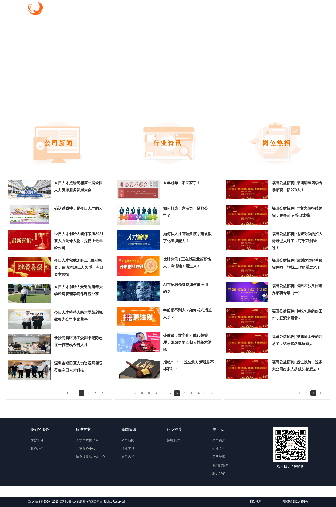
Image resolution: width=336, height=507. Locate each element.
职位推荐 (244, 9)
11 (162, 393)
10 (156, 393)
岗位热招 (127, 457)
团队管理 (218, 457)
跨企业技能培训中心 (90, 457)
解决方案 (191, 9)
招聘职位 (173, 440)
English (296, 9)
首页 (138, 9)
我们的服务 (162, 9)
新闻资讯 (217, 9)
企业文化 (218, 448)
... (135, 393)
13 (176, 393)
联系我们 (218, 474)
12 (170, 393)
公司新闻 (127, 440)
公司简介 (218, 440)
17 (204, 393)
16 (198, 393)
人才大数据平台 (87, 440)
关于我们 (270, 9)
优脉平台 (36, 440)
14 (184, 393)
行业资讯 (127, 448)
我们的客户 (220, 465)
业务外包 (36, 448)
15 (190, 393)
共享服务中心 (85, 448)
